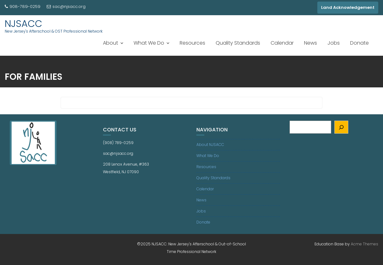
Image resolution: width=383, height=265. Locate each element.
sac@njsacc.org (66, 6)
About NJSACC (210, 144)
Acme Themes (364, 244)
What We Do (149, 43)
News (310, 43)
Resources (192, 43)
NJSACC (23, 23)
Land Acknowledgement (347, 7)
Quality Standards (238, 43)
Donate (359, 43)
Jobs (333, 43)
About (110, 43)
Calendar (282, 43)
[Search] (341, 127)
